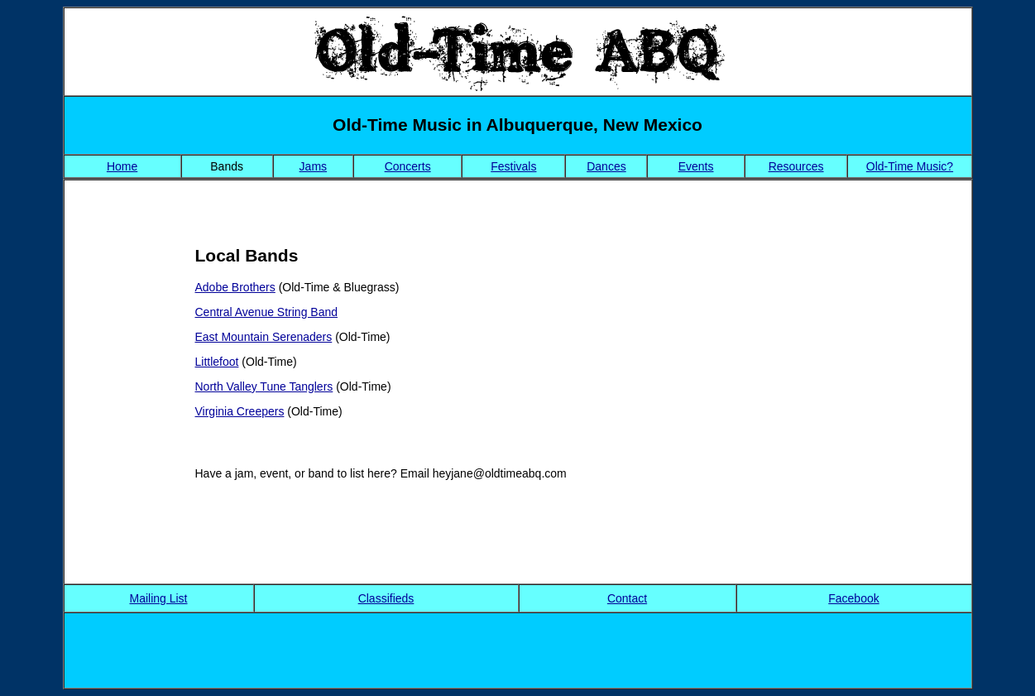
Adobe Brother (232, 287)
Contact (627, 598)
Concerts (408, 166)
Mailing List (158, 598)
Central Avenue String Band (266, 312)
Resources (796, 166)
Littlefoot (217, 361)
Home (122, 166)
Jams (313, 166)
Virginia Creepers (240, 411)
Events (696, 166)
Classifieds (386, 598)
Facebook (853, 598)
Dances (606, 166)
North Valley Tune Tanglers (264, 386)
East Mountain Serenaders (264, 336)
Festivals (513, 166)
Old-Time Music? (909, 166)
